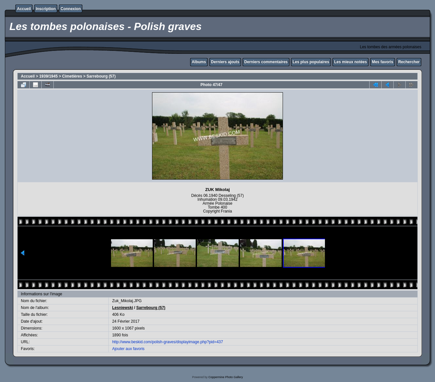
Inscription (46, 9)
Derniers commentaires (266, 62)
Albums (199, 62)
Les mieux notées (350, 62)
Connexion (71, 9)
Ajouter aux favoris (128, 348)
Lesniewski (122, 307)
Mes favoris (382, 62)
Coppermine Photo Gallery (225, 377)
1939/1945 (48, 76)
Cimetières (72, 76)
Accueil (24, 9)
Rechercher (409, 62)
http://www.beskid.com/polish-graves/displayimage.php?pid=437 (167, 342)
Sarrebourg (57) (101, 76)
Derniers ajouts (225, 62)
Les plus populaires (311, 62)
